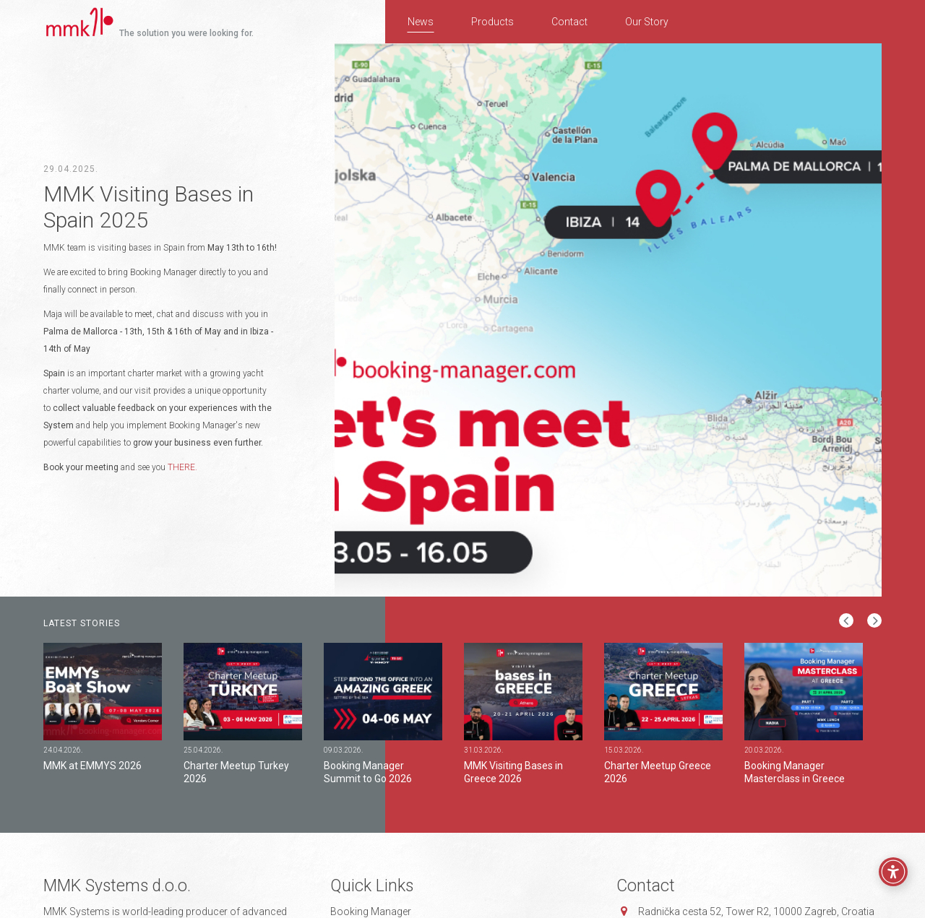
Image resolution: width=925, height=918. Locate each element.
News (421, 21)
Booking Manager (370, 911)
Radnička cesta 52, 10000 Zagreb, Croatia (756, 911)
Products (492, 21)
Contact (569, 21)
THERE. (182, 467)
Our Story (646, 21)
